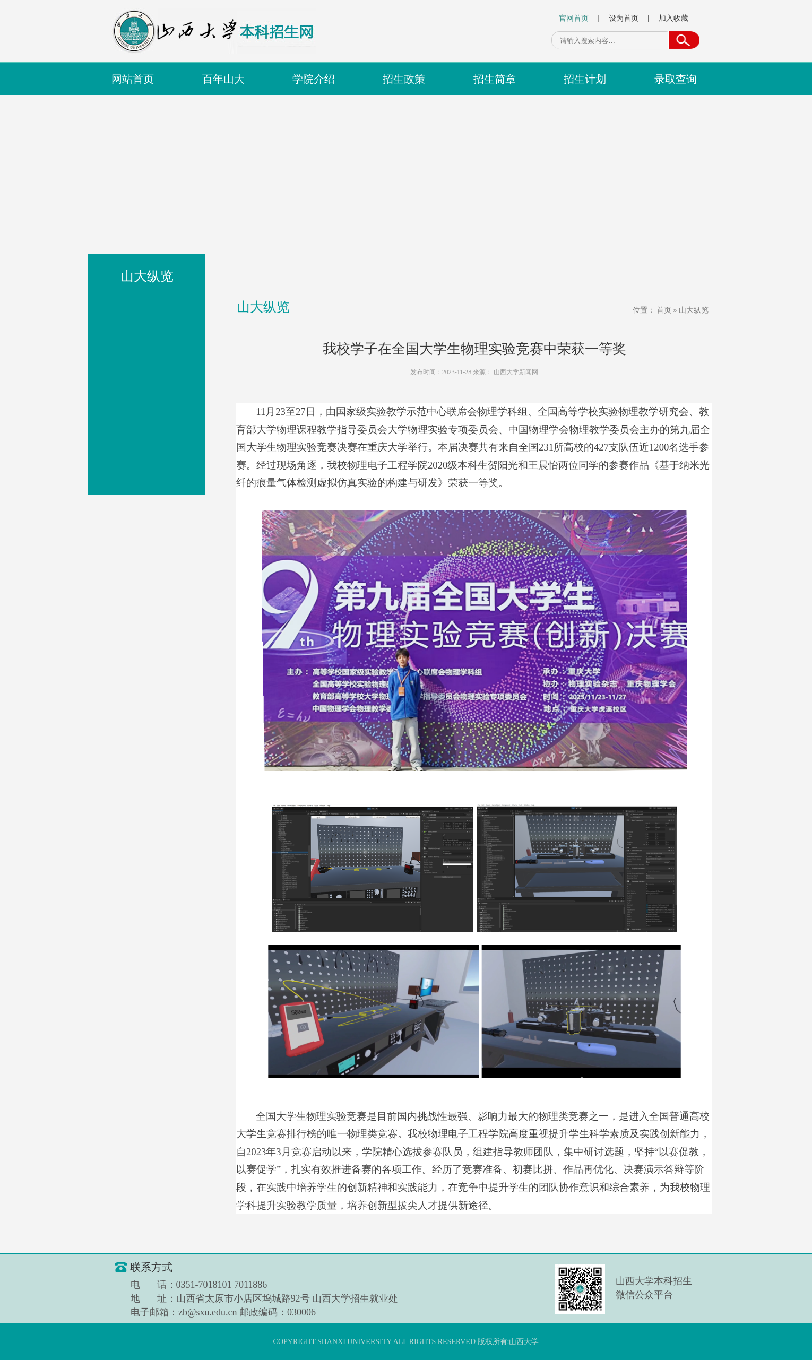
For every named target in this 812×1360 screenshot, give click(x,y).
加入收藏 (673, 18)
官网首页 (574, 18)
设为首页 (623, 18)
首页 (663, 310)
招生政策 (404, 79)
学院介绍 (313, 79)
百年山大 (223, 79)
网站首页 (132, 79)
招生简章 (494, 79)
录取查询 (675, 79)
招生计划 (585, 79)
